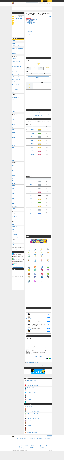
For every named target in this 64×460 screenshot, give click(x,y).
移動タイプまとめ (14, 71)
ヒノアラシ (29, 249)
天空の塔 (13, 142)
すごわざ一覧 (13, 242)
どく (48, 270)
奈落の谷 (13, 180)
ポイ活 (38, 1)
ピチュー (30, 84)
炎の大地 (13, 170)
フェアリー (35, 281)
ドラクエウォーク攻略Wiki (22, 442)
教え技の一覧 (13, 224)
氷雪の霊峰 (13, 137)
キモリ (29, 253)
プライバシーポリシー (24, 436)
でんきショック (32, 132)
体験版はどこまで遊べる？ (15, 99)
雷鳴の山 (13, 129)
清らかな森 (13, 190)
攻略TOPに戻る (14, 40)
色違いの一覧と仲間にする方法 (16, 79)
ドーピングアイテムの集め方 (15, 92)
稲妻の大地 (38, 112)
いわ (29, 277)
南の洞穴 (13, 201)
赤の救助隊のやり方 (35, 19)
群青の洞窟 (13, 132)
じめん (29, 274)
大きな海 (13, 193)
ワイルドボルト (31, 180)
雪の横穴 (13, 160)
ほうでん (32, 147)
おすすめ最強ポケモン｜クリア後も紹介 (18, 18)
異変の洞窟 (13, 124)
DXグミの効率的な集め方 (15, 89)
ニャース (48, 260)
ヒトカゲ (48, 253)
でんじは (32, 140)
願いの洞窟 (13, 185)
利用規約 (20, 436)
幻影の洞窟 (13, 145)
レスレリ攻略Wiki (32, 445)
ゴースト (35, 277)
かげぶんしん (32, 143)
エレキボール (32, 129)
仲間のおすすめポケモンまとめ (16, 61)
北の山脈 (13, 178)
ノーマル (29, 267)
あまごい (31, 213)
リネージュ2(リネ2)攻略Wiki (22, 448)
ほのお (35, 267)
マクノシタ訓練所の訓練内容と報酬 (16, 66)
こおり (35, 270)
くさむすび (32, 133)
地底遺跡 (13, 167)
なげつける (31, 195)
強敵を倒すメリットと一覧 (15, 74)
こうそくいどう (32, 151)
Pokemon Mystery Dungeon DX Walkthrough (17, 249)
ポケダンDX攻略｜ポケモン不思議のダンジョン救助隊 (32, 362)
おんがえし (31, 209)
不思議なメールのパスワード (15, 58)
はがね (29, 281)
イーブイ (29, 260)
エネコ (42, 260)
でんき (29, 270)
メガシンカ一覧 (14, 219)
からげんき (31, 205)
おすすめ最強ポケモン (29, 23)
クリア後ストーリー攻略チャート (18, 16)
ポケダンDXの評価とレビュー (15, 97)
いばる (31, 212)
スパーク (32, 144)
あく (48, 277)
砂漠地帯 (13, 203)
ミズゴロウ (48, 249)
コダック (35, 253)
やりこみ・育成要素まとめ (15, 84)
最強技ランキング (14, 231)
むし (48, 274)
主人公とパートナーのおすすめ (30, 20)
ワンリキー (48, 256)
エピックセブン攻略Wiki (21, 447)
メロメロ (31, 184)
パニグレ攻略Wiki (42, 447)
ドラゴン (42, 277)
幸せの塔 (13, 188)
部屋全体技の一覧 (14, 226)
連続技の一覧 (13, 229)
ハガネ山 (13, 122)
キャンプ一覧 (13, 244)
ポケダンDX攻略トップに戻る (38, 241)
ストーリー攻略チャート (29, 21)
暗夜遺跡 (13, 198)
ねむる (31, 192)
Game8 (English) (42, 436)
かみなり (31, 206)
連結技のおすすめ (14, 69)
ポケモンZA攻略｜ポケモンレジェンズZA (23, 438)
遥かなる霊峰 (13, 175)
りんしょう (31, 181)
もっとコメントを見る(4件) (38, 356)
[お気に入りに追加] (41, 3)
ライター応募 (49, 436)
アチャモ (35, 256)
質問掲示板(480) (14, 53)
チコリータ (41, 253)
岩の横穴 (13, 147)
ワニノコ (35, 249)
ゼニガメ (35, 260)
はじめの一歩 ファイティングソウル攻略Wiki (45, 448)
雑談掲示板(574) (14, 51)
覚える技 (28, 34)
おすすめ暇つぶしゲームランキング (18, 266)
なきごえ (32, 136)
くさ (48, 267)
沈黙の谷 (13, 127)
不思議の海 (13, 208)
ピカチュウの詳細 (29, 31)
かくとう (42, 270)
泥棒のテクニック (14, 81)
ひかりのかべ (32, 154)
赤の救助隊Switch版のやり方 (15, 45)
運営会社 (38, 436)
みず (42, 267)
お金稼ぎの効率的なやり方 (15, 87)
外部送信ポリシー (30, 436)
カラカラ (42, 256)
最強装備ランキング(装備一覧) (15, 237)
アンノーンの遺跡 (14, 206)
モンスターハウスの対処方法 (15, 76)
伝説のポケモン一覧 (14, 216)
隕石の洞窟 (13, 183)
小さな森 (13, 119)
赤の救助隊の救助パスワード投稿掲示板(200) (17, 48)
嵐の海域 (13, 165)
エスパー (42, 274)
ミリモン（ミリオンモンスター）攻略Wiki (34, 448)
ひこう (35, 274)
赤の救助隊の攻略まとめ (29, 19)
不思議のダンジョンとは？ (15, 111)
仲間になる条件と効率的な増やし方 (31, 22)
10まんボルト (32, 150)
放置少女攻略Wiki (32, 447)
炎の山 (13, 134)
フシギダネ (29, 256)
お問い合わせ (34, 436)
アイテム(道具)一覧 (14, 234)
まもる (31, 188)
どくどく (31, 198)
